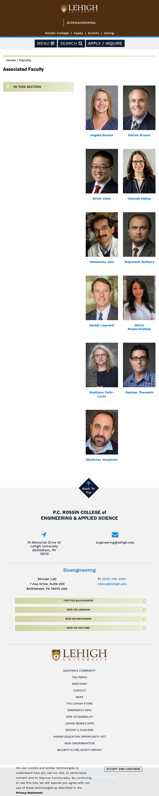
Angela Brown (101, 135)
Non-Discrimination (80, 743)
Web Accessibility (79, 716)
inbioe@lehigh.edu (112, 584)
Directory (79, 683)
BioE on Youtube (78, 627)
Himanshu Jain (101, 262)
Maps (79, 697)
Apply (78, 33)
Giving (109, 33)
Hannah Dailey (139, 198)
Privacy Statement (29, 792)
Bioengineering (81, 23)
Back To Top (88, 490)
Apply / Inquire (105, 43)
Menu (45, 43)
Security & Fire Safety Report (79, 749)
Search (71, 43)
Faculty (25, 60)
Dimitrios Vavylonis (102, 460)
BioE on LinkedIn (78, 609)
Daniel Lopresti (101, 325)
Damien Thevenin (139, 392)
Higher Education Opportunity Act (79, 736)
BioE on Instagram (78, 618)
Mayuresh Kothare (139, 262)
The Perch (79, 677)
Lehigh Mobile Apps (79, 723)
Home (11, 60)
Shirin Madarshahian (139, 327)
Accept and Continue (123, 769)
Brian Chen (102, 198)
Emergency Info (79, 710)
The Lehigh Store (79, 703)
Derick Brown (139, 135)
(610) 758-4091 (114, 579)
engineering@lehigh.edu (115, 542)
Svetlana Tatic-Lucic (101, 394)
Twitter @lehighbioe (78, 600)
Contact (79, 690)
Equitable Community (79, 670)
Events (93, 33)
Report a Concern (79, 730)
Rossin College (57, 33)
